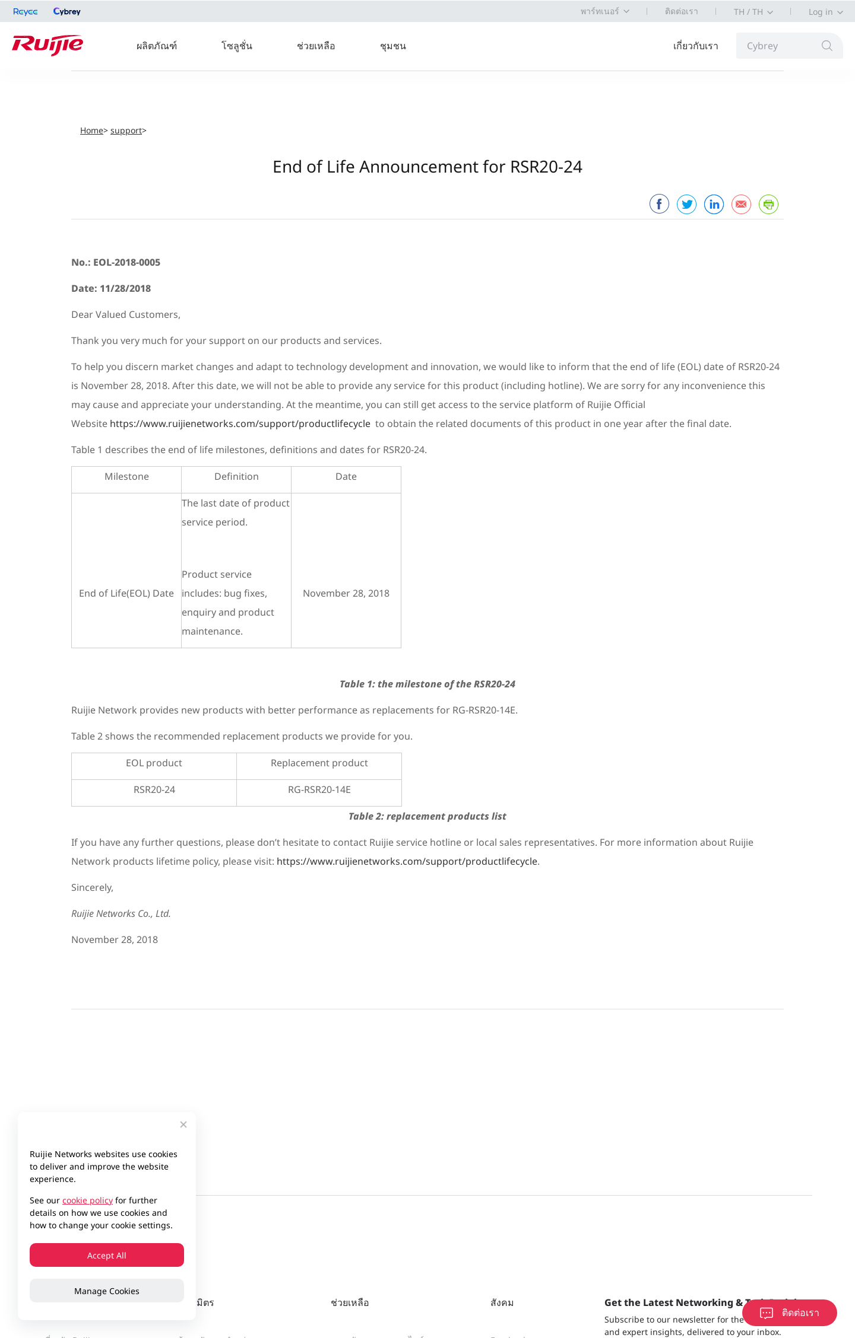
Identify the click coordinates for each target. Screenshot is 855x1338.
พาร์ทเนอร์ (600, 11)
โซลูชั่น (236, 45)
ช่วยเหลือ (316, 45)
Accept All (106, 1255)
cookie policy (87, 1200)
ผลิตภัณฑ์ (157, 45)
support (126, 130)
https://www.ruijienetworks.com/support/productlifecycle (240, 423)
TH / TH (748, 11)
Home (91, 130)
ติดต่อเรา (681, 11)
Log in (821, 11)
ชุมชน (393, 45)
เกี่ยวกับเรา (695, 45)
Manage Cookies (107, 1290)
